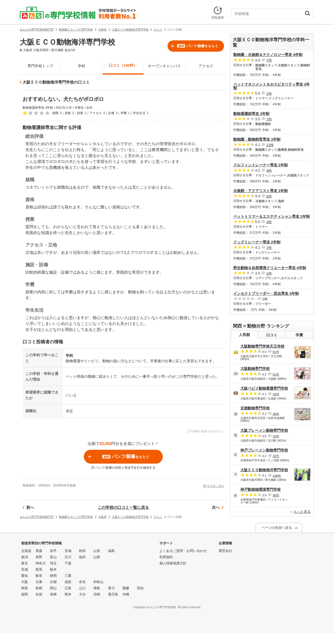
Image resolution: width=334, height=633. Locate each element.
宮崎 (96, 594)
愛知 (24, 575)
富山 (53, 557)
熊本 (68, 594)
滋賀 (68, 582)
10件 (276, 436)
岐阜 (39, 575)
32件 (276, 456)
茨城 (24, 569)
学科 (81, 66)
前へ (30, 507)
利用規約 (166, 557)
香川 (111, 588)
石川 (68, 557)
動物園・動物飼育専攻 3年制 (256, 139)
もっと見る (302, 512)
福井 (82, 557)
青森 (39, 551)
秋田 (82, 551)
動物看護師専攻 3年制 (251, 114)
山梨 (96, 557)
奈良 (82, 582)
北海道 (26, 551)
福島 (111, 551)
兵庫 (39, 582)
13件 (270, 145)
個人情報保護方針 (172, 563)
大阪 (24, 582)
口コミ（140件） (123, 65)
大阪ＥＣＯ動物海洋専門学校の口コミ (56, 82)
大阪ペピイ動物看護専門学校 (264, 388)
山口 (82, 588)
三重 (68, 575)
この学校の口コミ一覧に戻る (123, 507)
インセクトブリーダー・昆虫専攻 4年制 (266, 293)
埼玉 (53, 563)
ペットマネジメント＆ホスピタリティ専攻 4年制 (271, 86)
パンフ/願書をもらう (197, 46)
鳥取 (24, 588)
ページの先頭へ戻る (277, 528)
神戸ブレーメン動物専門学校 (264, 450)
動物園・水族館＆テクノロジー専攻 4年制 (267, 55)
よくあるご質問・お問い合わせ (183, 551)
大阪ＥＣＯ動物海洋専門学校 (264, 470)
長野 (39, 557)
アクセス (206, 66)
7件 (269, 60)
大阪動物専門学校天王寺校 (262, 346)
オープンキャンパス (164, 66)
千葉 (68, 563)
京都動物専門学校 (255, 408)
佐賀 (39, 594)
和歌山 (98, 582)
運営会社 (225, 551)
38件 (276, 413)
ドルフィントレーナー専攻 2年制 (260, 165)
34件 (276, 394)
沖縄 (125, 594)
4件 (269, 170)
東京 (24, 563)
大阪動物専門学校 (255, 368)
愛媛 (125, 588)
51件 (276, 374)
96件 (276, 495)
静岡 (53, 575)
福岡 (24, 594)
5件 (269, 196)
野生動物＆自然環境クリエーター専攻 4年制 (269, 268)
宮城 (68, 551)
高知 (140, 588)
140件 (277, 475)
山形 (96, 551)
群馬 (39, 569)
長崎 (53, 594)
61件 (276, 351)
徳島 (96, 588)
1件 (269, 93)
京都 (53, 582)
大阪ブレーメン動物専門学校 (264, 430)
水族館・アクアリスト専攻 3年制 (260, 191)
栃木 (53, 569)
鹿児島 (113, 594)
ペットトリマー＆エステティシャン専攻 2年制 (271, 216)
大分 (82, 594)
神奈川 (41, 563)
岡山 (53, 588)
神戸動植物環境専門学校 (260, 489)
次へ (216, 507)
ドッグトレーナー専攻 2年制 (256, 242)
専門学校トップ (40, 66)
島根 (39, 588)
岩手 (53, 551)
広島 (68, 588)
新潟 (24, 557)
